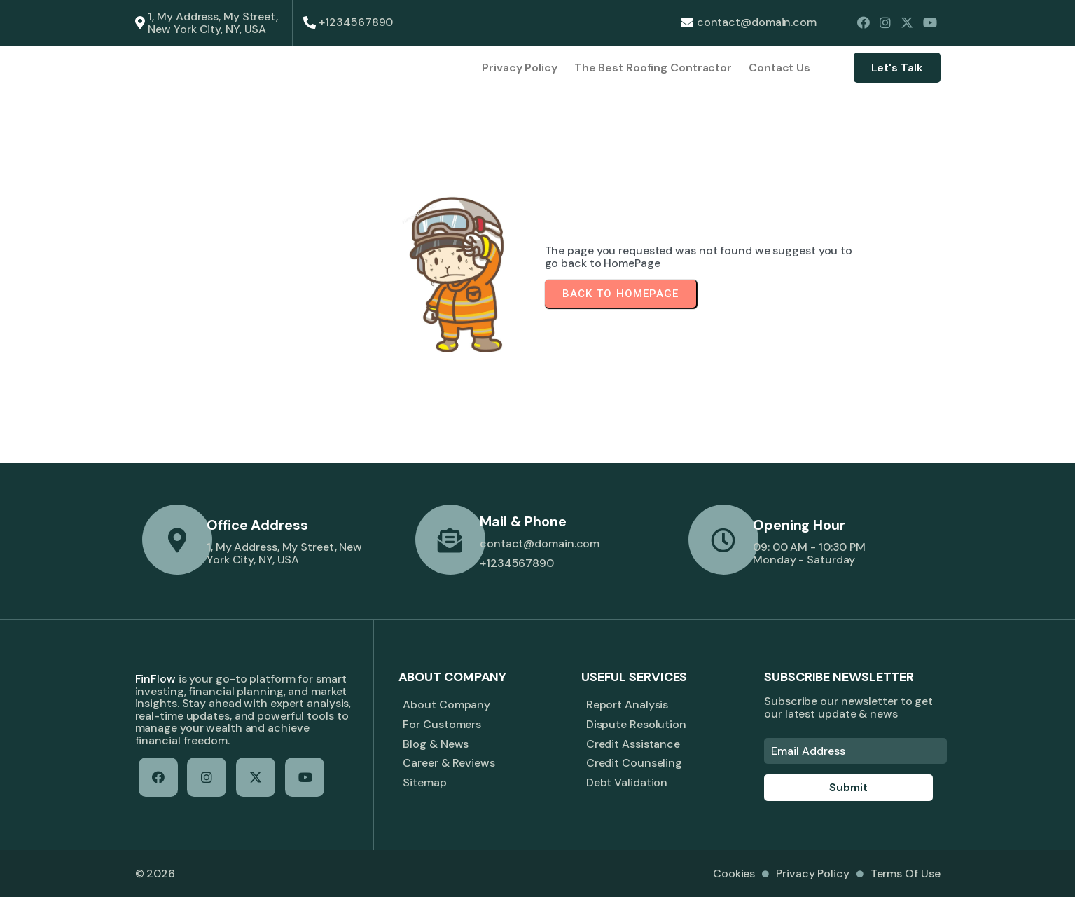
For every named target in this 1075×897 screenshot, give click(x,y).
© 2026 (155, 873)
